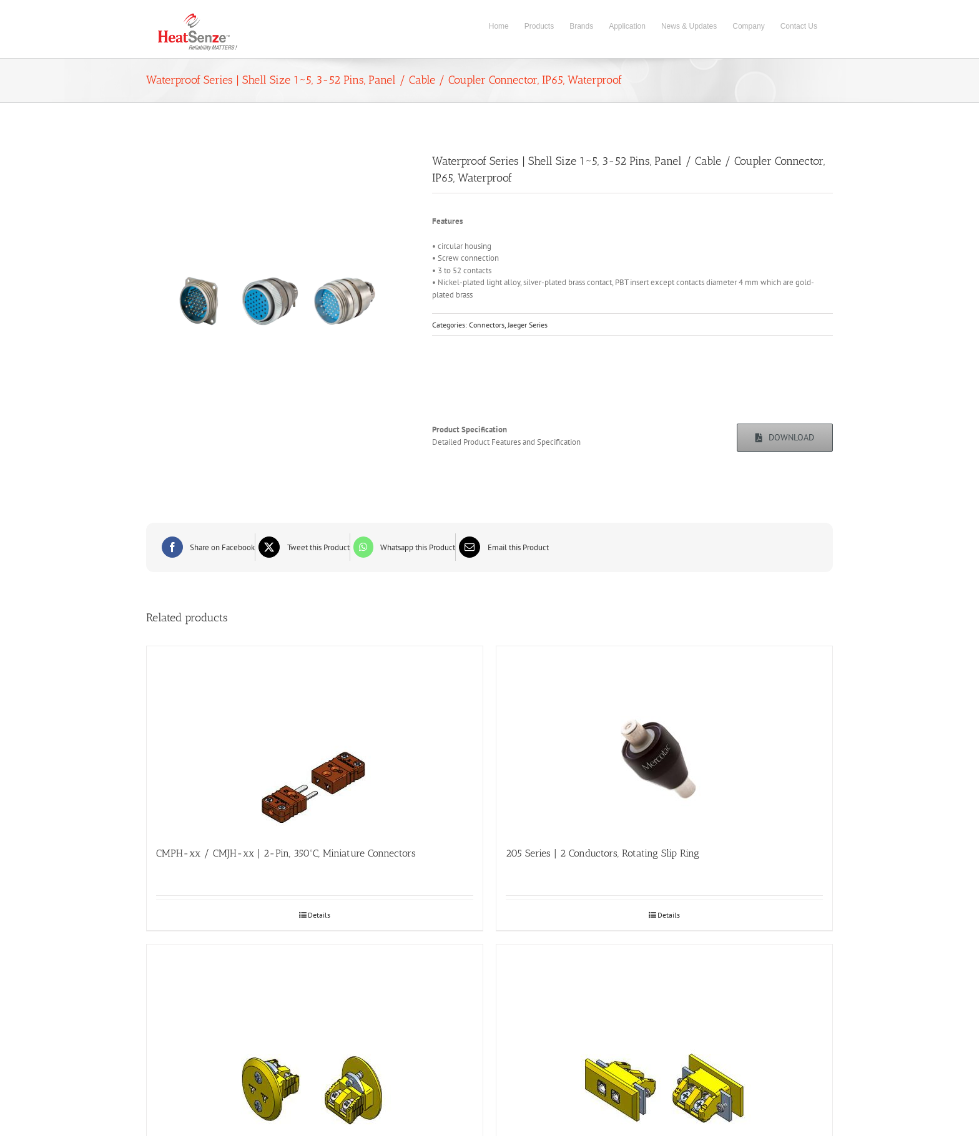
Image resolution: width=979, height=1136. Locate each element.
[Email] (502, 547)
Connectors (486, 324)
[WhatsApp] (403, 547)
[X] (302, 547)
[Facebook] (207, 547)
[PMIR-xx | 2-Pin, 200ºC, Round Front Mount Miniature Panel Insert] (315, 1038)
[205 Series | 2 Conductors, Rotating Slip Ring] (664, 739)
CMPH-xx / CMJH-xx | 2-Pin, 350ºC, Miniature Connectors (286, 853)
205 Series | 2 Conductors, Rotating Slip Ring (602, 853)
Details (319, 915)
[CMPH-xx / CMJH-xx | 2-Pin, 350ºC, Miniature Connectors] (315, 739)
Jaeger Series (528, 324)
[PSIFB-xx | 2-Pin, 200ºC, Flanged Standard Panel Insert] (664, 1038)
